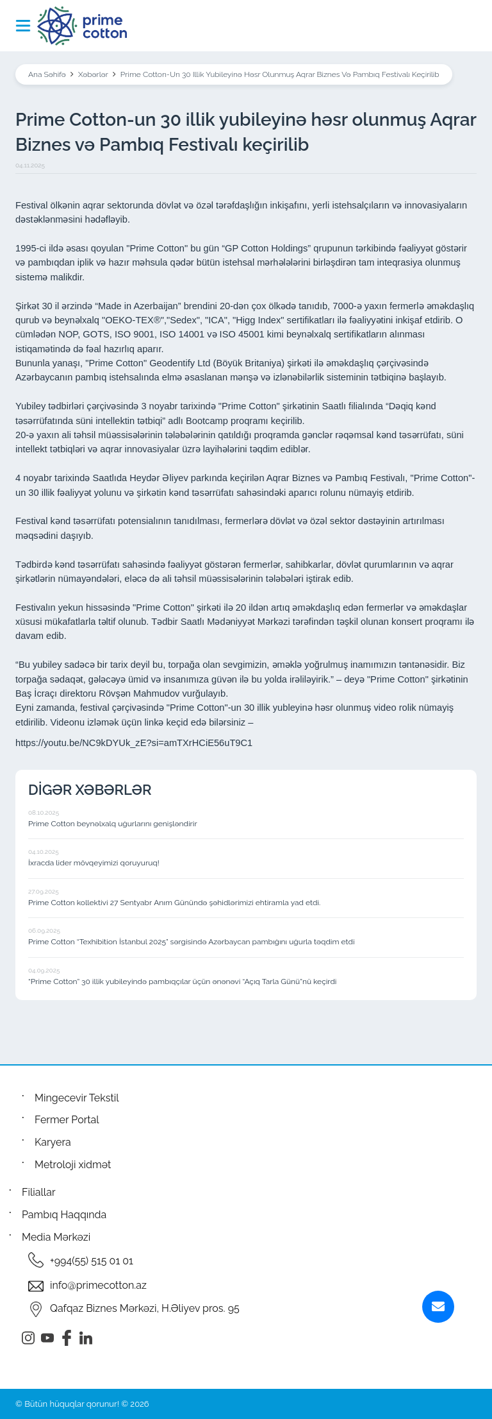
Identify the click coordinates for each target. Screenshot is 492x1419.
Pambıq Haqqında (64, 1215)
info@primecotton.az (98, 1285)
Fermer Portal (67, 1120)
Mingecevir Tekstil (77, 1098)
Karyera (53, 1142)
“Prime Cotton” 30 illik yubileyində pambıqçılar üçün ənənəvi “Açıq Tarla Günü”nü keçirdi (182, 981)
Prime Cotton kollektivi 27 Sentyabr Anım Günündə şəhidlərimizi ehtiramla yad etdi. (174, 902)
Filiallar (39, 1192)
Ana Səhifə (47, 74)
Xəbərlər (93, 74)
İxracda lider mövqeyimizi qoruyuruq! (94, 862)
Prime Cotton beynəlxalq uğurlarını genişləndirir (112, 823)
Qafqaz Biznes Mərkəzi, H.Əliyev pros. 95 (145, 1308)
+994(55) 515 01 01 (91, 1261)
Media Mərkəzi (56, 1237)
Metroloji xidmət (73, 1165)
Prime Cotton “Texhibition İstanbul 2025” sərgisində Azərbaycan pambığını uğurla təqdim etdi (191, 941)
